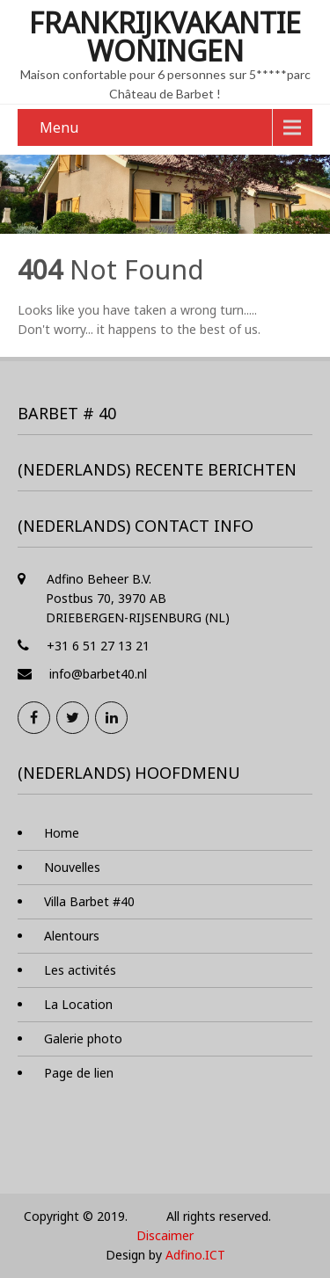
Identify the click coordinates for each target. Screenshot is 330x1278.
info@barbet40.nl (98, 673)
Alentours (71, 935)
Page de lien (79, 1072)
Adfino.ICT (195, 1254)
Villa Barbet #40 (89, 901)
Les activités (80, 970)
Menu (59, 127)
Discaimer (165, 1235)
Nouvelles (72, 867)
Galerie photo (83, 1038)
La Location (78, 1004)
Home (61, 832)
